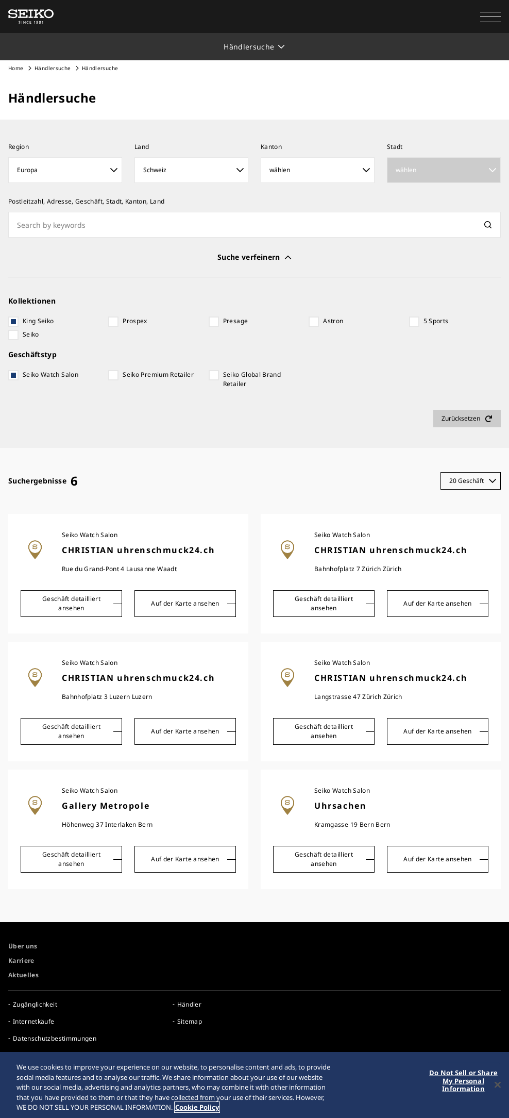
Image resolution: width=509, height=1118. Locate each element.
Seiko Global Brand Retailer (252, 379)
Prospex (135, 320)
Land (141, 146)
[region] (254, 1085)
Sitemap (189, 1021)
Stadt (395, 146)
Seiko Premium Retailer (158, 374)
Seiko (31, 334)
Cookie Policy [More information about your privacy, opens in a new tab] (197, 1107)
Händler (189, 1004)
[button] (490, 16)
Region (18, 146)
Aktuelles (23, 975)
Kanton (271, 146)
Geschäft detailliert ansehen (71, 603)
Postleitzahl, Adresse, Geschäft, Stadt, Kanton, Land (86, 201)
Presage (235, 320)
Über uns (23, 946)
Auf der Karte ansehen (185, 603)
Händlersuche (53, 68)
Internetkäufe (34, 1021)
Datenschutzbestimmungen (54, 1038)
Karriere (21, 960)
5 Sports (436, 320)
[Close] (497, 1085)
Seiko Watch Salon (50, 374)
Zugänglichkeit (35, 1004)
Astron (333, 320)
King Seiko (38, 320)
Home (15, 68)
